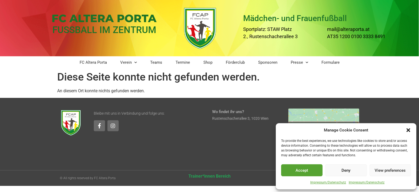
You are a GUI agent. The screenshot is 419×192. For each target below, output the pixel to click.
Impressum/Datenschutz (328, 182)
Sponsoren (267, 62)
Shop (207, 62)
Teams (156, 62)
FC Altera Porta (93, 62)
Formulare (330, 62)
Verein (128, 62)
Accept (302, 170)
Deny (346, 170)
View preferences (390, 170)
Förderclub (235, 62)
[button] (408, 130)
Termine (183, 62)
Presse (299, 62)
